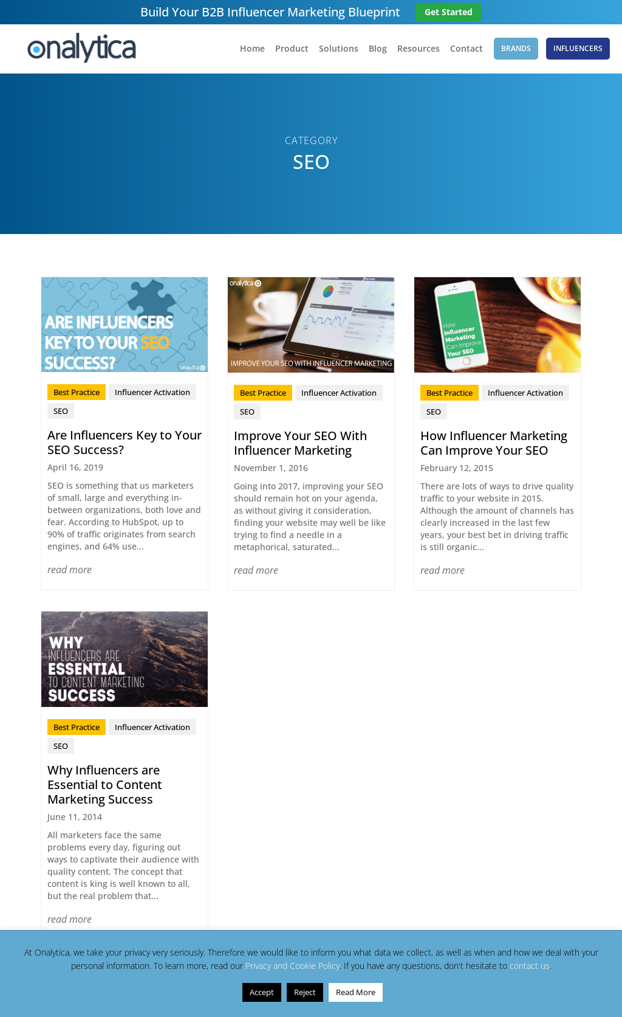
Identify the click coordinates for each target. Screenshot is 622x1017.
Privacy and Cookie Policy (292, 965)
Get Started (449, 12)
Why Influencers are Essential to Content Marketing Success (104, 784)
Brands (516, 48)
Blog (378, 49)
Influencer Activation (152, 392)
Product (292, 49)
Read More (355, 992)
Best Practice (76, 392)
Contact (466, 49)
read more (69, 569)
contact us (530, 965)
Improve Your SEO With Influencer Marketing (300, 442)
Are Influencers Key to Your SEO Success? (124, 442)
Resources (418, 49)
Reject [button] (305, 992)
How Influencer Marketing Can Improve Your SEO (493, 442)
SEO (60, 410)
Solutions (338, 49)
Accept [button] (262, 992)
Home (252, 49)
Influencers (578, 48)
